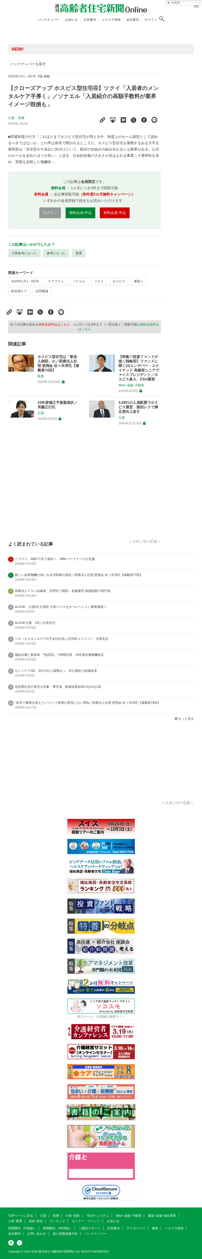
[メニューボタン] (196, 5)
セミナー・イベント (86, 1221)
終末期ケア (19, 291)
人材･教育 (15, 1221)
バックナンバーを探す (28, 64)
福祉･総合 (36, 1221)
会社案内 (132, 19)
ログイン (150, 19)
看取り (138, 281)
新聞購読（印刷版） (22, 1228)
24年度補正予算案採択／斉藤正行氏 (58, 405)
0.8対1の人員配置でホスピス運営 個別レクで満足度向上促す (138, 407)
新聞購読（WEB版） (57, 1228)
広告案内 (90, 19)
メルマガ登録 (111, 19)
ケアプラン (56, 281)
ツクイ (99, 281)
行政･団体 (73, 1215)
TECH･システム (97, 1215)
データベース (136, 1228)
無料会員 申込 (80, 213)
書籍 (155, 1228)
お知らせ (71, 19)
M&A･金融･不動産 (131, 385)
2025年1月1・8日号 (25, 281)
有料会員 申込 (114, 213)
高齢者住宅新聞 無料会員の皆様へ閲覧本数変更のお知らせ (73, 49)
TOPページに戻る (20, 1215)
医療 (21, 118)
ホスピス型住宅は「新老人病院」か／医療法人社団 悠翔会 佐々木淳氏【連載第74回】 (58, 363)
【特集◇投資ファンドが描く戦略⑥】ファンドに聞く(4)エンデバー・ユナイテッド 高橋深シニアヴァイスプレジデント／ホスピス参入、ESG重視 (138, 368)
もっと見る (186, 718)
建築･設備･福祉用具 (162, 1215)
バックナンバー (49, 19)
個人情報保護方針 (65, 1233)
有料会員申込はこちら (54, 324)
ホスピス (119, 281)
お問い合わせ (36, 1233)
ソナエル (79, 281)
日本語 (173, 2)
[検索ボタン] (161, 19)
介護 (11, 118)
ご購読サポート (90, 1228)
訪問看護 (42, 291)
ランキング (57, 1221)
